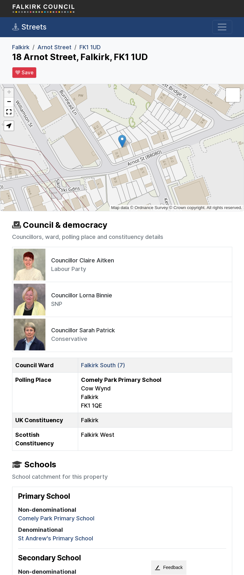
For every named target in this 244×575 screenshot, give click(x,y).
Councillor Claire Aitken (82, 260)
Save (24, 73)
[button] (122, 141)
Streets (29, 27)
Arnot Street (54, 47)
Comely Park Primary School (56, 518)
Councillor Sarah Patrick (83, 330)
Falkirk (21, 47)
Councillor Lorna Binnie (81, 295)
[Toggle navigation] (222, 27)
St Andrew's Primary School (55, 538)
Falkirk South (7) (103, 365)
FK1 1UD (90, 47)
